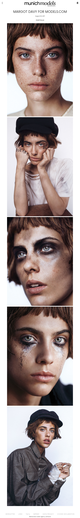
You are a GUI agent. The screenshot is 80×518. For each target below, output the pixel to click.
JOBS (20, 514)
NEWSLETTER (10, 514)
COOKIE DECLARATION (65, 514)
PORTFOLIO (40, 20)
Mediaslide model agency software (40, 516)
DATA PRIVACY (48, 514)
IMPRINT (36, 514)
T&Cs (28, 514)
